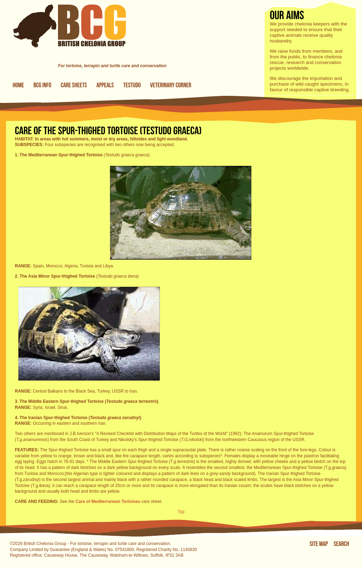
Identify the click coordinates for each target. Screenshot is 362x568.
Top (180, 511)
